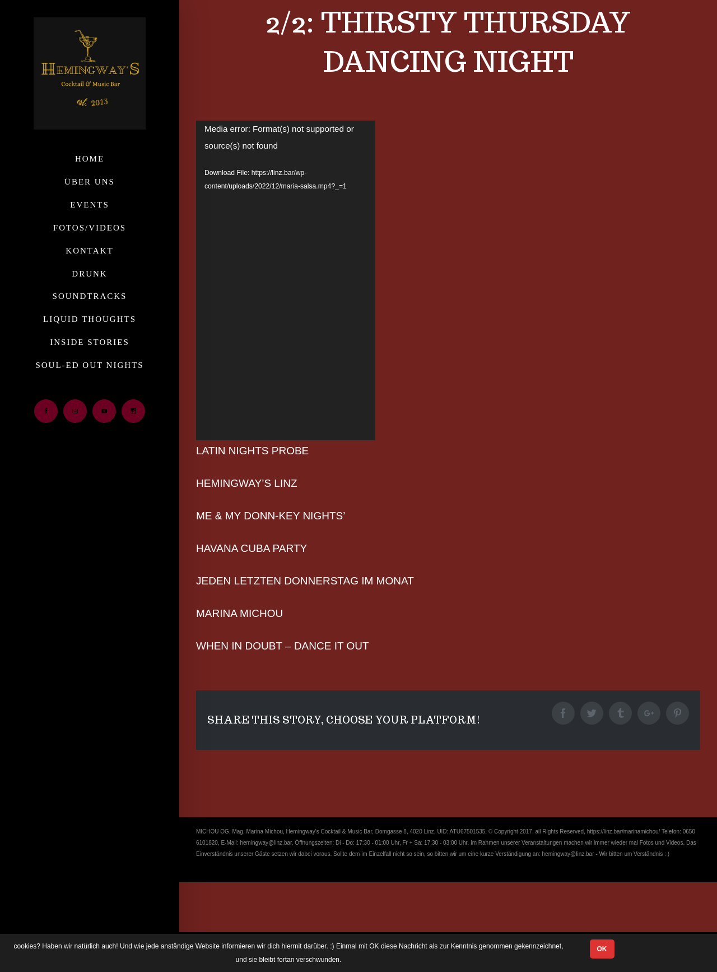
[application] (285, 280)
